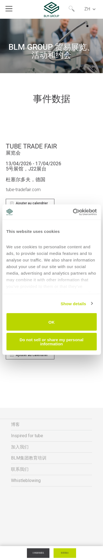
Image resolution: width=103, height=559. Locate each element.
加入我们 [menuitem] (20, 447)
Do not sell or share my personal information (51, 341)
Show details (73, 303)
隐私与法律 (52, 531)
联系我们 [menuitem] (20, 469)
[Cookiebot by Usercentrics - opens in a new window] (73, 212)
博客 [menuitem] (15, 424)
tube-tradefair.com (23, 189)
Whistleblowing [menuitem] (26, 480)
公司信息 (51, 542)
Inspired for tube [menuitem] (27, 435)
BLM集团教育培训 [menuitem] (28, 458)
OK (51, 322)
